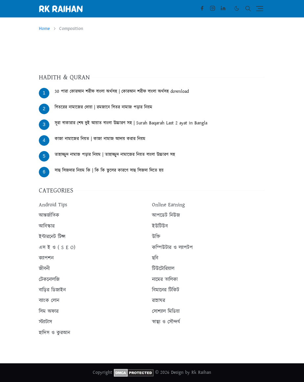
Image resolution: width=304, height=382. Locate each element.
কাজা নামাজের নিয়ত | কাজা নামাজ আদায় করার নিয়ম (100, 139)
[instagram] (212, 9)
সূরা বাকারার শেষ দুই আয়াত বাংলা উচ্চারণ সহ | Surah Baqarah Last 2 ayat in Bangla (131, 123)
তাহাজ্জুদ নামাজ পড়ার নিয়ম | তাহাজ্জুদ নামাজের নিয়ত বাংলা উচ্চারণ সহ (115, 154)
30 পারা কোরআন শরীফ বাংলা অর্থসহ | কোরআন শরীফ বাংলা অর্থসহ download (122, 91)
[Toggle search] (248, 8)
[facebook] (202, 9)
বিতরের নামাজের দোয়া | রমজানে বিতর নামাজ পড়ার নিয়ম (103, 107)
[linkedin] (223, 9)
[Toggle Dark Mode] (236, 8)
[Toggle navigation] (259, 8)
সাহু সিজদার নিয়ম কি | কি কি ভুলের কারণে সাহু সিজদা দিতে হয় (109, 170)
